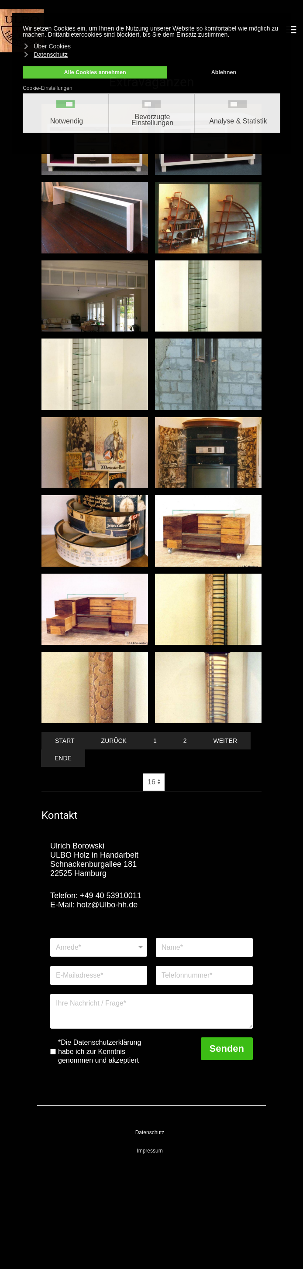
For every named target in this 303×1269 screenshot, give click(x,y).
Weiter (225, 740)
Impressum (149, 1151)
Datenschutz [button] (51, 54)
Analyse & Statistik (238, 121)
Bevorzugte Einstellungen (152, 120)
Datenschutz (150, 1132)
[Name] (204, 947)
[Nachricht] (151, 1011)
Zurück (114, 740)
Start (65, 740)
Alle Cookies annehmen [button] (95, 72)
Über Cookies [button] (52, 46)
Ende (63, 758)
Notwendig (66, 121)
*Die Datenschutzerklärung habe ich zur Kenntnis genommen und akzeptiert (99, 1051)
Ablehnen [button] (223, 72)
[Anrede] (98, 947)
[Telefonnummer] (204, 975)
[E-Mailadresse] (98, 975)
